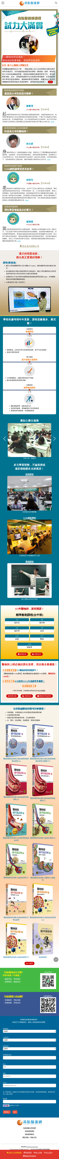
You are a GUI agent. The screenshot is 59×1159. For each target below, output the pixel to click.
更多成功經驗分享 (29, 246)
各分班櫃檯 (41, 690)
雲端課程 (29, 562)
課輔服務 (14, 1152)
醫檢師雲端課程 (44, 696)
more (50, 82)
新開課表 (22, 654)
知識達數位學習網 (29, 1128)
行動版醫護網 (29, 1140)
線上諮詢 (48, 1152)
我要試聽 (12, 696)
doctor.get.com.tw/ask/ (32, 1147)
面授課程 (29, 474)
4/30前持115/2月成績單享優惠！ (30, 681)
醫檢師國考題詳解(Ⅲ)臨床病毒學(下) (16, 957)
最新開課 (28, 1152)
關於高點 (25, 1137)
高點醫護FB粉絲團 (13, 996)
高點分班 (33, 1137)
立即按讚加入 (48, 996)
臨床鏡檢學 (43, 957)
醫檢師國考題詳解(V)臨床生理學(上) (42, 838)
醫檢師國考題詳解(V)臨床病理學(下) (16, 877)
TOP (56, 959)
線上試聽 (38, 1152)
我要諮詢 (36, 654)
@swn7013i (48, 972)
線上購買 (29, 963)
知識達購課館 (29, 1131)
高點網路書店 (29, 1134)
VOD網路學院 (29, 518)
